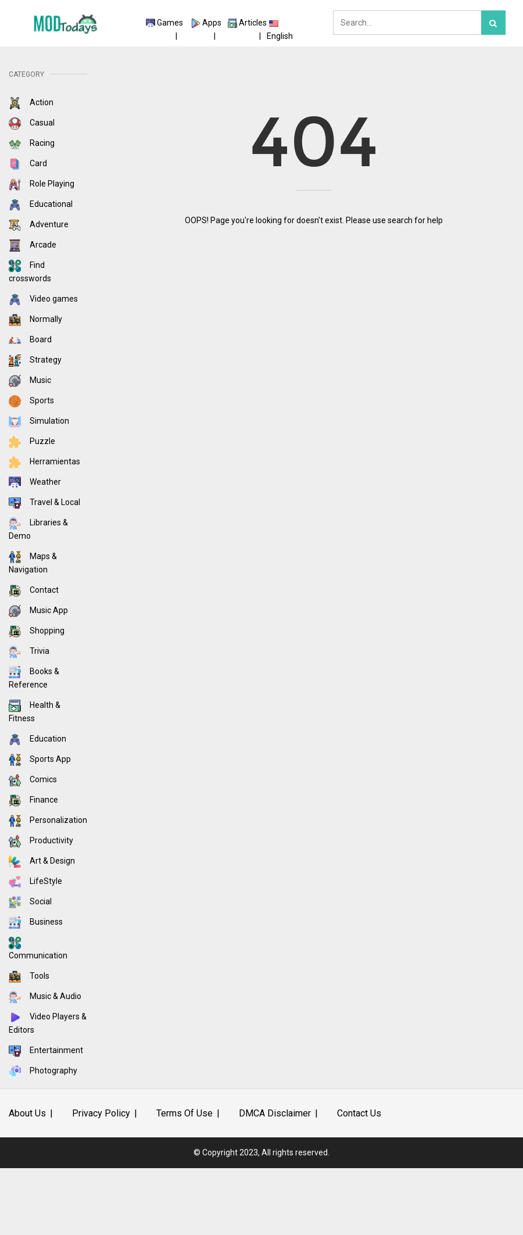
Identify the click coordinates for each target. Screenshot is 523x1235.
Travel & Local (44, 502)
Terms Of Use (184, 1113)
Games (170, 22)
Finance (33, 799)
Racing (32, 143)
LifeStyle (35, 881)
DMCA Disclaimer (275, 1113)
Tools (29, 975)
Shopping (37, 630)
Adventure (39, 224)
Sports (31, 400)
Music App (38, 610)
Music (30, 380)
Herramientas (44, 461)
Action (31, 102)
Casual (32, 122)
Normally (35, 319)
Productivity (41, 840)
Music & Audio (45, 996)
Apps (211, 22)
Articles (253, 22)
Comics (33, 779)
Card (28, 163)
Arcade (32, 244)
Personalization (48, 820)
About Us (27, 1113)
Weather (35, 481)
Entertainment (46, 1050)
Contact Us (359, 1113)
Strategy (35, 359)
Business (36, 921)
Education (37, 738)
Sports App (40, 759)
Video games (43, 298)
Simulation (39, 420)
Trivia (29, 651)
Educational (41, 204)
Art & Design (42, 860)
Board (30, 339)
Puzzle (32, 441)
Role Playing (41, 183)
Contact (34, 590)
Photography (43, 1070)
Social (30, 901)
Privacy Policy (101, 1113)
